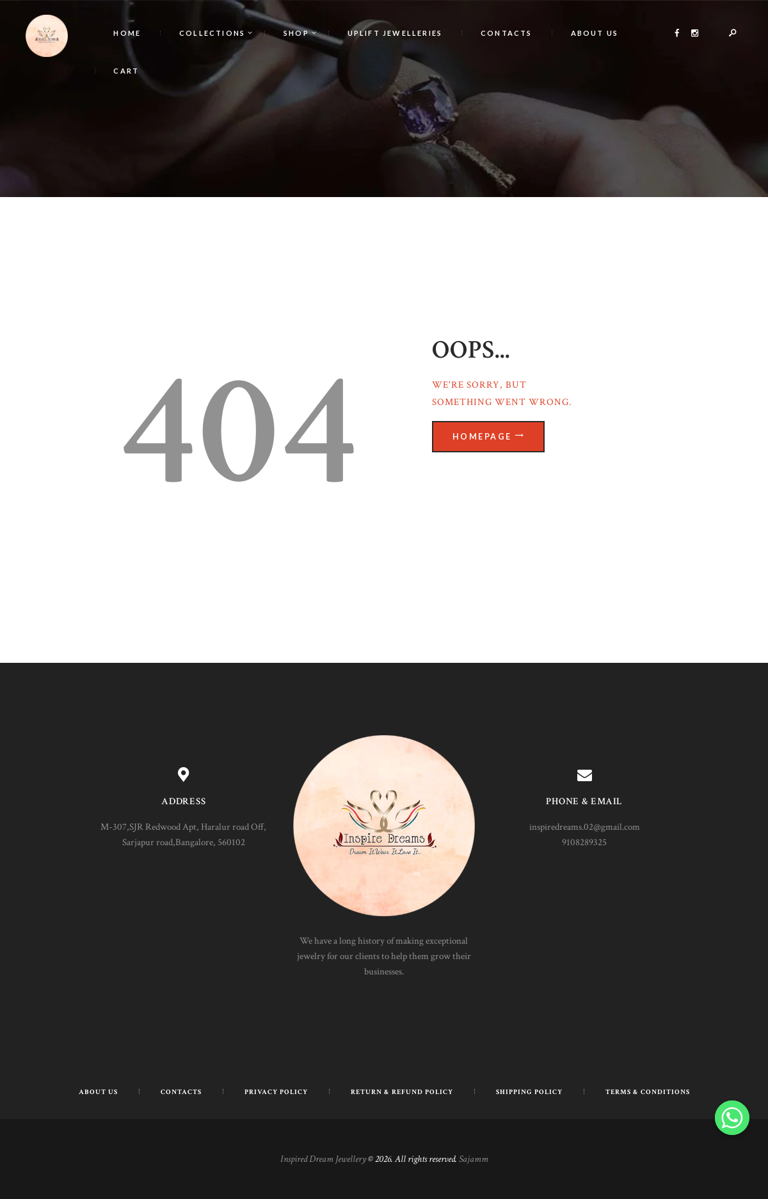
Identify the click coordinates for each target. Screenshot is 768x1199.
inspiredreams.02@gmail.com (584, 827)
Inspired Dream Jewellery (323, 1159)
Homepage (483, 436)
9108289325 (584, 842)
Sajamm (473, 1159)
